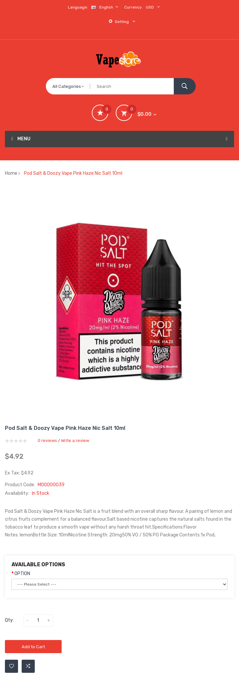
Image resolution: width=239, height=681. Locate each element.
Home (11, 173)
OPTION (22, 573)
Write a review (75, 440)
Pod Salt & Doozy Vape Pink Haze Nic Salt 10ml (73, 173)
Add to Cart (33, 646)
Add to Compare (28, 666)
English (105, 7)
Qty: (9, 620)
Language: (78, 7)
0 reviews (47, 440)
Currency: (133, 7)
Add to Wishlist (11, 666)
